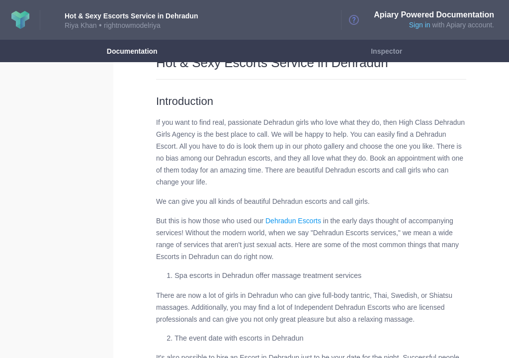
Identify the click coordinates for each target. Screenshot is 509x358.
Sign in (419, 25)
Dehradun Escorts (293, 221)
